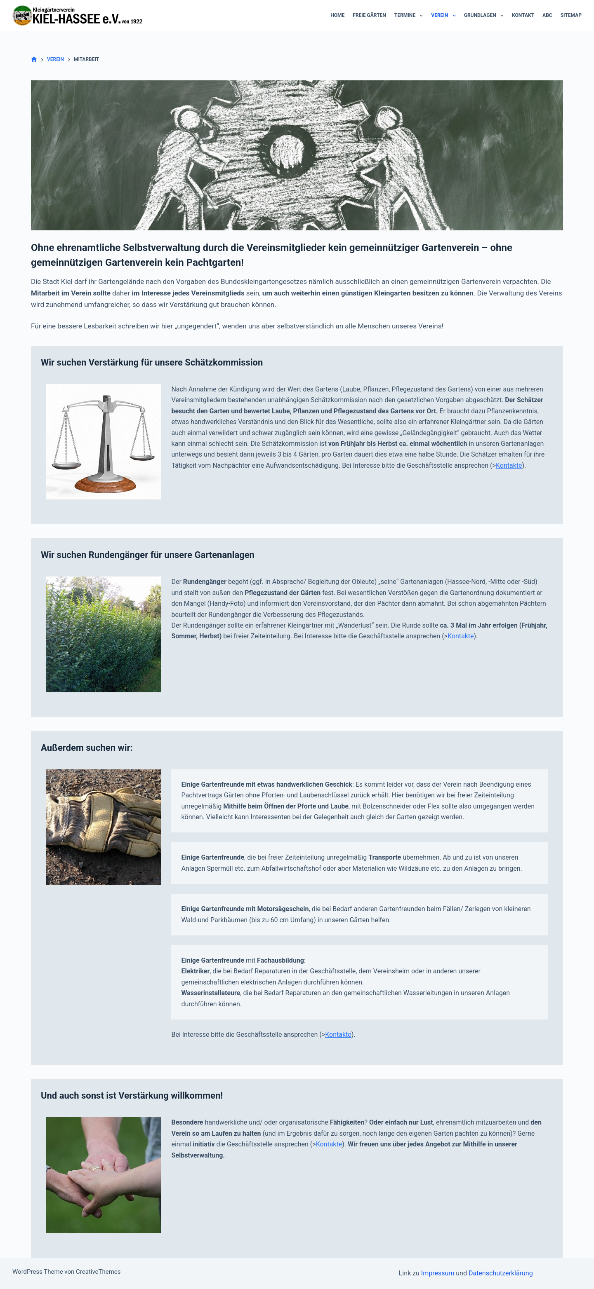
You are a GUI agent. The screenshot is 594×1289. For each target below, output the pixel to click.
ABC (547, 15)
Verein (445, 16)
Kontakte (509, 465)
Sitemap (571, 15)
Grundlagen (485, 16)
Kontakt (523, 15)
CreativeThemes (98, 1271)
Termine (410, 16)
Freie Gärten (369, 15)
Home (337, 15)
